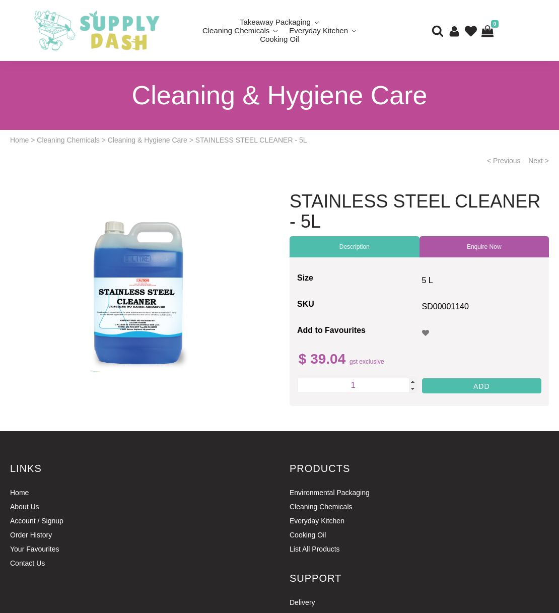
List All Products (315, 549)
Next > (538, 161)
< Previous (504, 161)
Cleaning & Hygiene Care (147, 140)
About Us (24, 507)
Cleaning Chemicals (235, 30)
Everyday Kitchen (318, 30)
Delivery (302, 602)
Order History (31, 535)
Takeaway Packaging (275, 22)
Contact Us (27, 563)
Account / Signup (36, 521)
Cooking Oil (279, 39)
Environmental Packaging (330, 493)
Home (19, 140)
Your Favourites (34, 549)
